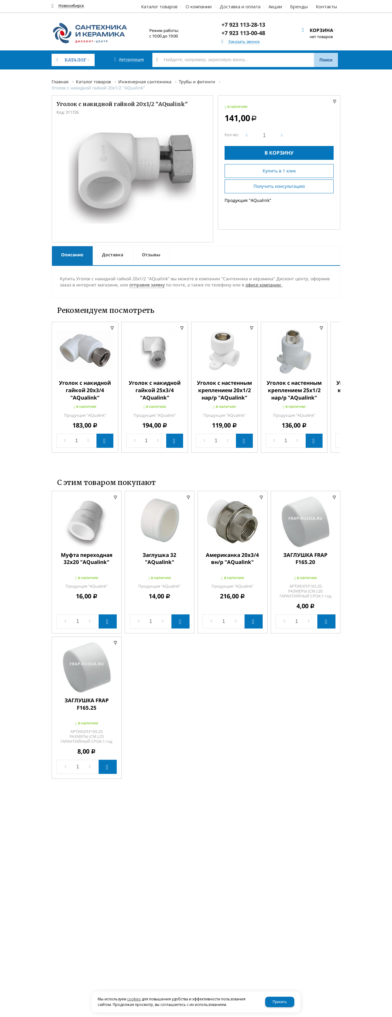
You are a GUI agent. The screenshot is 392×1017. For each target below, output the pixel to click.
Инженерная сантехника (144, 82)
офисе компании (263, 285)
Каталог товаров (93, 82)
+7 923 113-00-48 (243, 33)
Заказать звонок (244, 41)
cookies (134, 999)
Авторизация (131, 59)
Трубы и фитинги (197, 82)
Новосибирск (71, 5)
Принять (279, 1002)
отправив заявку (147, 285)
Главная (60, 82)
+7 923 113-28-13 (243, 24)
